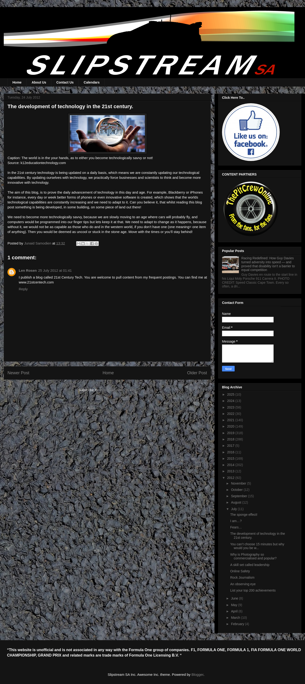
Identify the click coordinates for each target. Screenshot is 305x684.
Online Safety (240, 571)
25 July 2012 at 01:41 (55, 270)
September (239, 496)
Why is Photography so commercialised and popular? (253, 556)
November (239, 483)
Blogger (197, 674)
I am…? (236, 521)
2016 (231, 452)
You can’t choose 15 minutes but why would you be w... (257, 546)
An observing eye (243, 584)
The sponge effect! (243, 514)
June (235, 598)
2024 (231, 401)
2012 (231, 478)
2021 (231, 420)
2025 (231, 394)
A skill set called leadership (249, 565)
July (234, 509)
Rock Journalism (242, 577)
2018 (231, 439)
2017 (231, 445)
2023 (231, 407)
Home (17, 82)
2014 (231, 465)
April (234, 611)
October (237, 490)
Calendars (92, 82)
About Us (39, 82)
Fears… (236, 527)
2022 (231, 414)
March (236, 617)
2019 (231, 433)
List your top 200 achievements (253, 590)
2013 (231, 471)
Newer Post (18, 373)
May (234, 605)
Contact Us (65, 82)
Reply (23, 289)
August (236, 502)
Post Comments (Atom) (118, 390)
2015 (231, 458)
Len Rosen (28, 270)
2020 (231, 426)
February (238, 624)
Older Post (197, 373)
